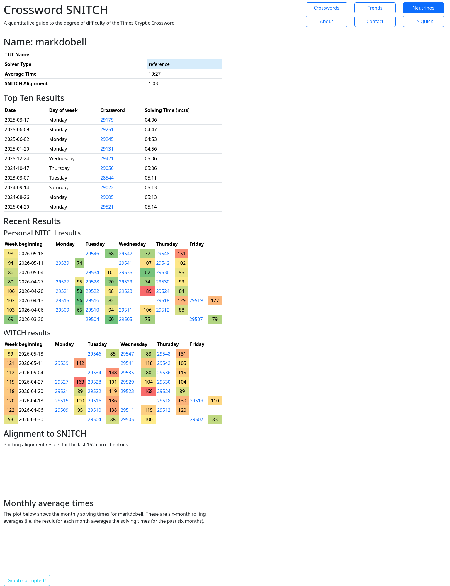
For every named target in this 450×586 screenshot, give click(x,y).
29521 (107, 207)
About (326, 21)
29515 (62, 300)
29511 (126, 310)
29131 (107, 149)
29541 (126, 263)
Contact (374, 21)
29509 (62, 310)
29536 (162, 272)
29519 (196, 300)
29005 (107, 197)
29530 (162, 282)
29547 (126, 253)
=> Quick (423, 21)
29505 (126, 319)
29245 (107, 139)
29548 (162, 253)
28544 (107, 178)
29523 (126, 291)
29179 (107, 120)
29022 (107, 187)
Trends (375, 8)
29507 (196, 319)
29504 (92, 319)
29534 (92, 272)
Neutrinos (423, 8)
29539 (62, 263)
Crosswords (326, 8)
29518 (162, 300)
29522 (92, 291)
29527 (62, 282)
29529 (126, 282)
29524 (162, 291)
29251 (107, 129)
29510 (92, 310)
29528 (92, 282)
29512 (162, 310)
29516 (92, 300)
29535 (126, 272)
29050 (107, 168)
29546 (92, 253)
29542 (162, 263)
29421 (107, 158)
